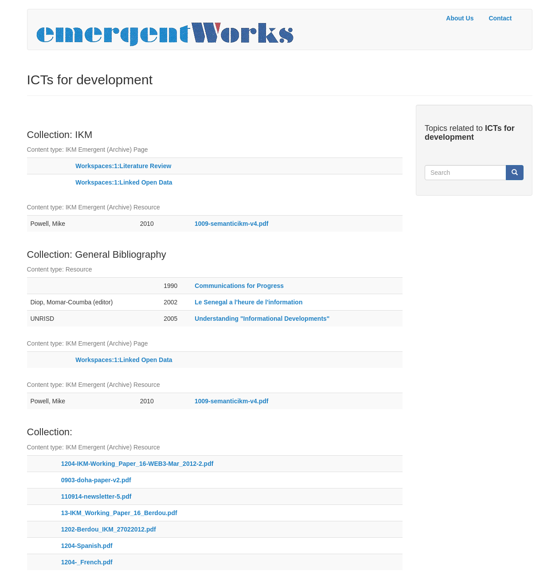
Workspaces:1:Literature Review (123, 165)
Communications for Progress (239, 285)
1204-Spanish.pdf (87, 545)
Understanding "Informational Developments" (262, 318)
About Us (459, 18)
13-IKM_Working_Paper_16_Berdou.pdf (119, 512)
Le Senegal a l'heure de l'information (248, 302)
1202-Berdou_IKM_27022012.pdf (108, 529)
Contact (500, 18)
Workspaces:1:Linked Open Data (123, 182)
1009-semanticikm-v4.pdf (232, 223)
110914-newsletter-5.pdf (96, 496)
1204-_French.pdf (87, 562)
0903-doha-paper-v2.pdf (96, 480)
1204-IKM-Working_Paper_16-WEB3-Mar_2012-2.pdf (137, 463)
